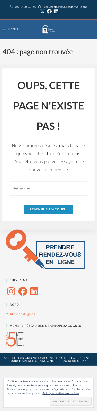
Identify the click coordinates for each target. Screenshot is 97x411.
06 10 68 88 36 (25, 6)
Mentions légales (22, 314)
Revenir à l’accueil (48, 209)
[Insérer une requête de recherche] (48, 188)
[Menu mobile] (10, 29)
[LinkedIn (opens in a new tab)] (55, 11)
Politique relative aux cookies (60, 393)
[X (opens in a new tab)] (42, 11)
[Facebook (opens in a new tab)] (49, 11)
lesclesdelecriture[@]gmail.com (65, 6)
